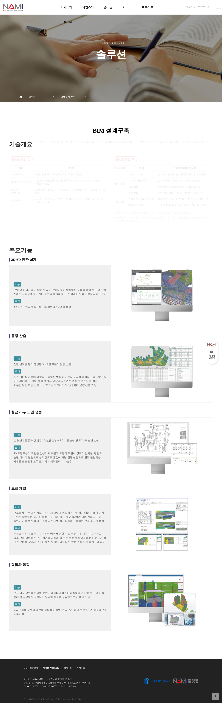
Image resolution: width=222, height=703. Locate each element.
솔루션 (108, 7)
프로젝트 (147, 7)
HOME (189, 7)
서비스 (127, 7)
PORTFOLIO (203, 7)
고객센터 (66, 21)
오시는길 (81, 668)
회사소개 (66, 7)
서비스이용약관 (31, 668)
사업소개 (88, 7)
